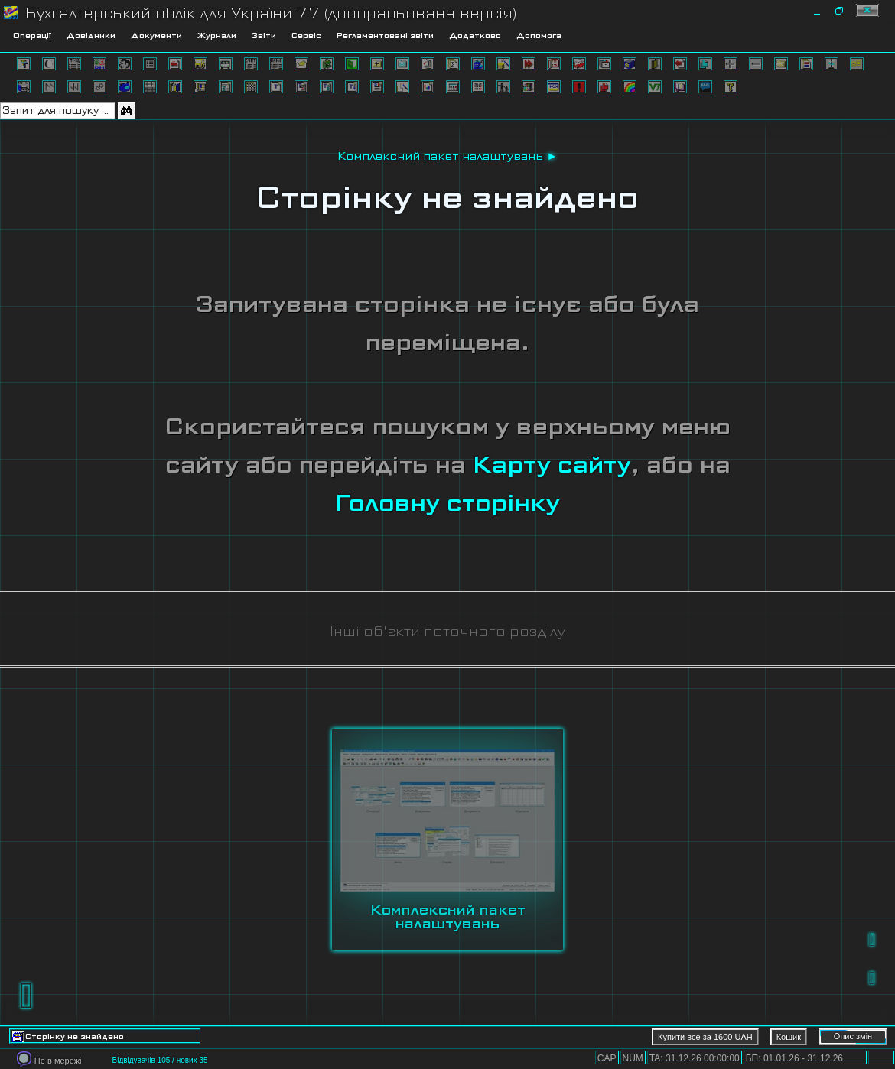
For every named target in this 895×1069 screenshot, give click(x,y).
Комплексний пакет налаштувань (440, 156)
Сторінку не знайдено (447, 197)
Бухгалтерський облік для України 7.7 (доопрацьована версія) (271, 13)
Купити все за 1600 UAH (705, 1036)
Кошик (788, 1036)
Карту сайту (552, 464)
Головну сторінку (447, 503)
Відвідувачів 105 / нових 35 (159, 1060)
